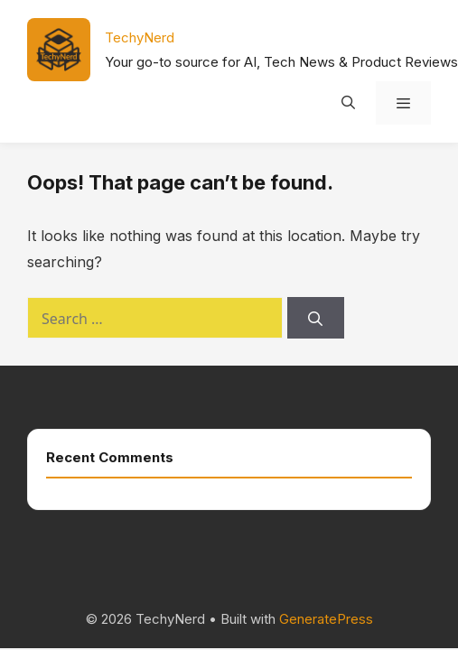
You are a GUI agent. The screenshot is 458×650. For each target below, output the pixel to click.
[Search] (315, 318)
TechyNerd (139, 37)
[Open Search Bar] (347, 103)
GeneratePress (326, 618)
